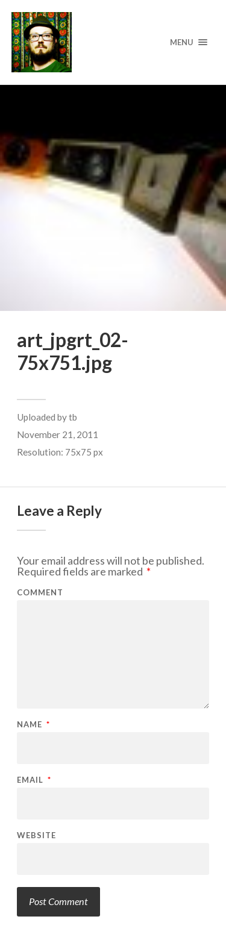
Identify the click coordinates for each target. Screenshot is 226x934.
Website (36, 835)
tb (73, 417)
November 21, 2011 (57, 434)
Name (33, 725)
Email (34, 780)
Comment (40, 593)
